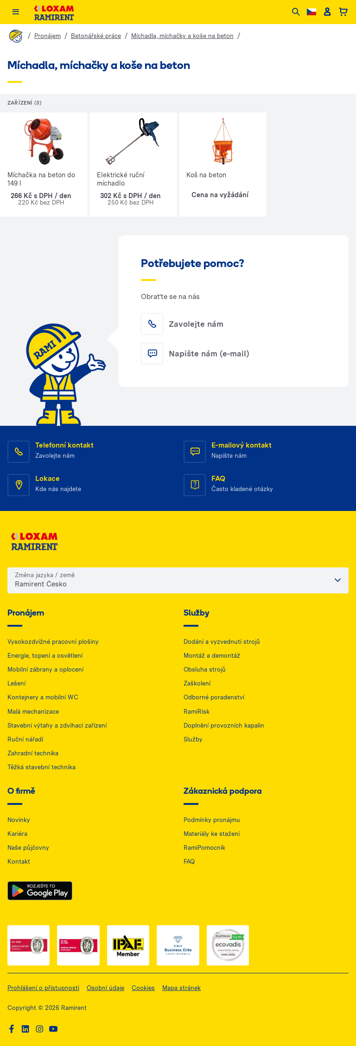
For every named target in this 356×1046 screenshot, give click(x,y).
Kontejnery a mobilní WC (42, 697)
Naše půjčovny (28, 847)
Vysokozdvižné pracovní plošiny (53, 641)
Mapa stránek (181, 987)
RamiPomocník (204, 847)
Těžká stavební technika (41, 767)
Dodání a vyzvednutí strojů (222, 641)
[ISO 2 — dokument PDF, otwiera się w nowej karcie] (78, 945)
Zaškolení (197, 683)
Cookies (143, 987)
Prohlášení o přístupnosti (43, 987)
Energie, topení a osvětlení (45, 655)
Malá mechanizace (33, 711)
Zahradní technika (32, 753)
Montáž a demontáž (212, 655)
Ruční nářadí (25, 739)
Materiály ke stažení (212, 833)
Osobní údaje (105, 987)
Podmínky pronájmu (212, 819)
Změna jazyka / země (45, 575)
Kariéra (17, 833)
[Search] (296, 12)
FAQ (189, 861)
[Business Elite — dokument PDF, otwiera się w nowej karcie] (178, 945)
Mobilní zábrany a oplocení (45, 669)
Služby (193, 739)
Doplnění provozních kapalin (224, 725)
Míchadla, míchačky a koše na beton (182, 35)
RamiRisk (197, 711)
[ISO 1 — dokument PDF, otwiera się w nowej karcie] (28, 945)
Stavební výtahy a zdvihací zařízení (57, 725)
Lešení (16, 683)
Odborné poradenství (214, 697)
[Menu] (15, 12)
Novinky (18, 819)
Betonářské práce (96, 35)
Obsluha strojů (205, 669)
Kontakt (18, 861)
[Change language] (311, 11)
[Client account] (327, 12)
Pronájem (47, 35)
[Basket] (343, 12)
